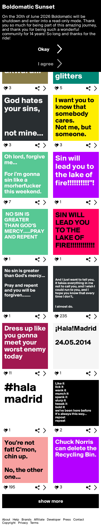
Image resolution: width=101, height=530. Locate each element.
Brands (27, 519)
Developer (54, 519)
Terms (34, 523)
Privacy (23, 523)
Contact (78, 519)
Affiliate (39, 519)
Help (16, 519)
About (6, 519)
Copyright (9, 523)
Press (67, 519)
